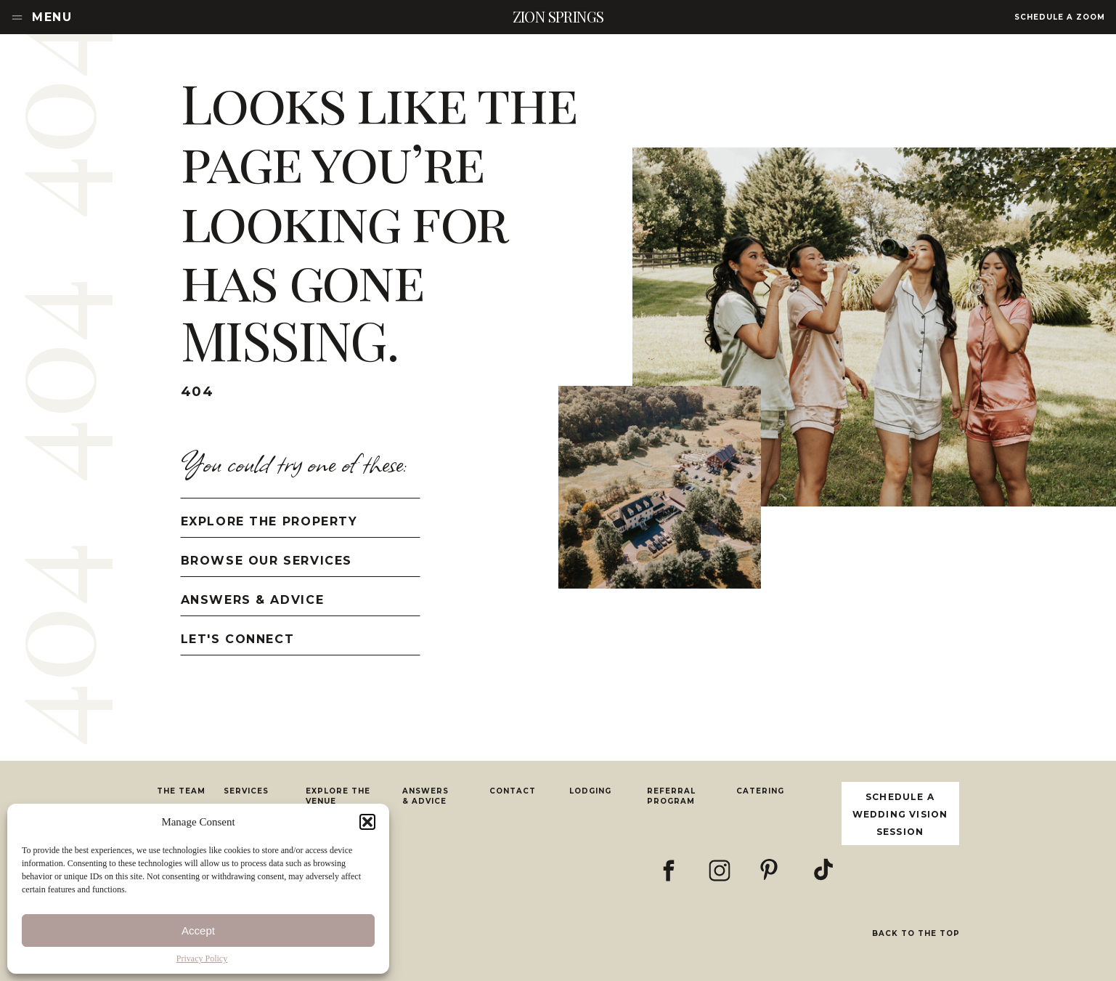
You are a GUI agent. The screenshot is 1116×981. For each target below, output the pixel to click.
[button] (367, 822)
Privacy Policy (201, 958)
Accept (198, 930)
